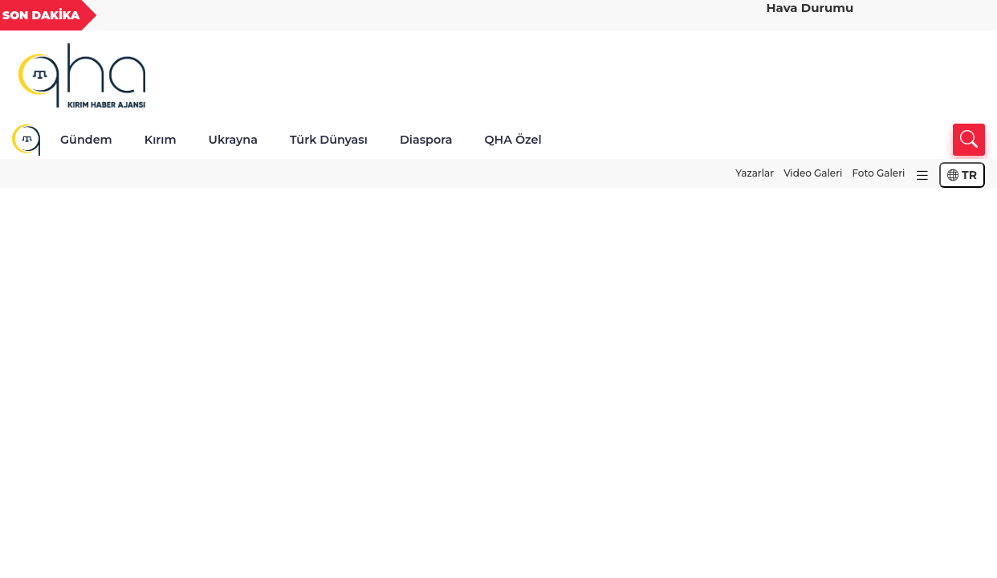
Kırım (160, 139)
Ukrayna (233, 139)
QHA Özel (512, 139)
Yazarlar (754, 173)
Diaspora (426, 139)
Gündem (86, 139)
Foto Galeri (878, 173)
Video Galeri (812, 173)
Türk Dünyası (329, 139)
